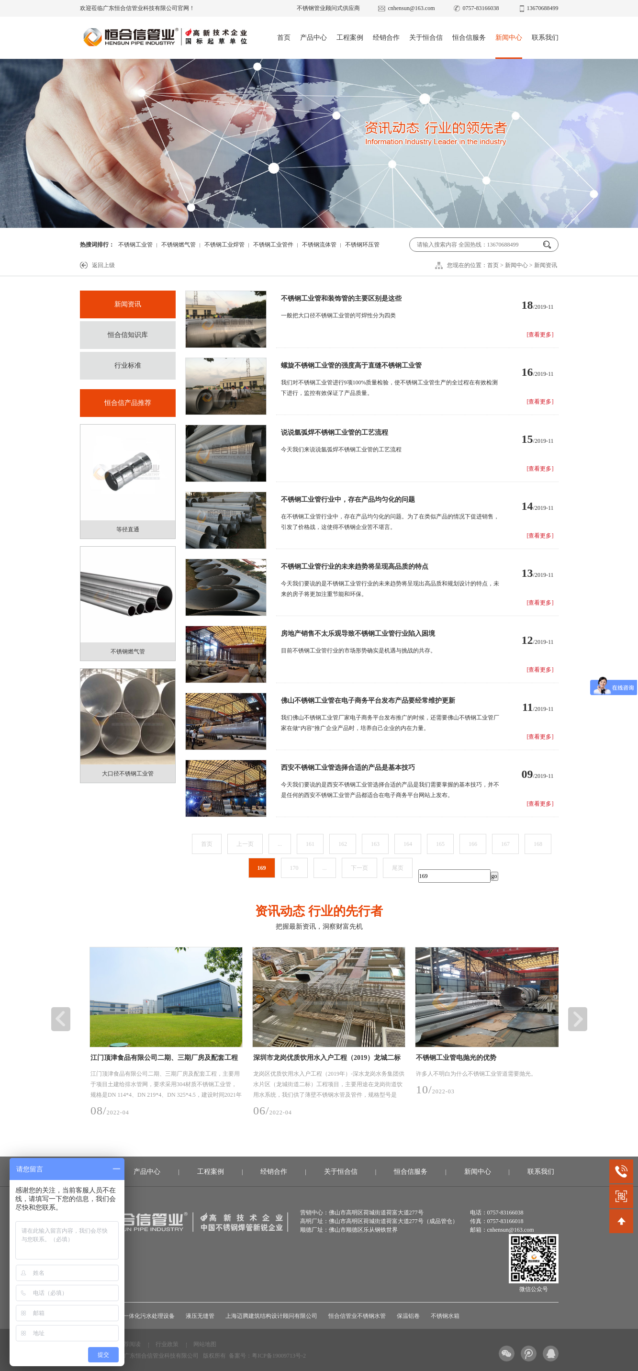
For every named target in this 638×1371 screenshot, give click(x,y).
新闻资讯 (545, 265)
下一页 (359, 868)
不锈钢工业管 (135, 244)
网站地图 (204, 1344)
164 (407, 844)
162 (342, 844)
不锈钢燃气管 (178, 244)
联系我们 (545, 37)
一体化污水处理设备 (149, 1316)
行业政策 (167, 1344)
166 (473, 844)
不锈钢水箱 (445, 1316)
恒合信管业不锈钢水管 (357, 1316)
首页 (284, 37)
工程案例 (349, 37)
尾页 (397, 868)
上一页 (245, 844)
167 (505, 844)
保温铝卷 (408, 1316)
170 (294, 868)
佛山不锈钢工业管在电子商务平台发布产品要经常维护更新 (368, 700)
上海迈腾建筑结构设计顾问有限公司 (271, 1316)
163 (375, 844)
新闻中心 (508, 37)
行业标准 (127, 365)
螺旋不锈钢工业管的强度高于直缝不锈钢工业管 (351, 365)
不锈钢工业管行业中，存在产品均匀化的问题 (348, 499)
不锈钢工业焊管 (224, 244)
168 (538, 844)
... (280, 844)
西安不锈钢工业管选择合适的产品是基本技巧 (348, 767)
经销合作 (386, 37)
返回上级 (103, 265)
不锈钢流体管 (319, 244)
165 (440, 844)
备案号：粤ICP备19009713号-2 (267, 1355)
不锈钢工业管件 (273, 244)
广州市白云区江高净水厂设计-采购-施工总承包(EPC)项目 (82, 1060)
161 (310, 844)
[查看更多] (540, 334)
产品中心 (313, 37)
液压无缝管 (200, 1316)
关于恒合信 (426, 37)
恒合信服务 (469, 37)
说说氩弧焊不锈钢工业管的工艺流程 (334, 432)
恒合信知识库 (128, 334)
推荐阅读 (129, 1344)
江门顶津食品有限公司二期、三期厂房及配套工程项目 (249, 1060)
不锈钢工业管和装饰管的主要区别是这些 (341, 298)
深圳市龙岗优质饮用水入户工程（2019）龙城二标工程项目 (412, 1060)
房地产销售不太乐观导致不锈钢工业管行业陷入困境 (358, 633)
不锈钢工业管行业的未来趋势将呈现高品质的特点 (354, 566)
